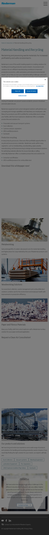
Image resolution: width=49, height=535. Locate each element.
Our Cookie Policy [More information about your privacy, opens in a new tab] (40, 86)
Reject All (17, 91)
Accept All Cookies (31, 91)
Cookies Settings (22, 95)
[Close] (45, 80)
